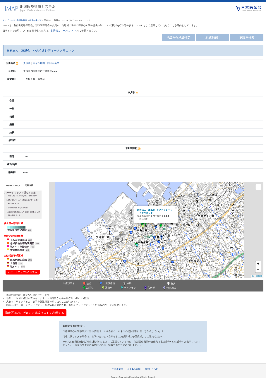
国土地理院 (257, 276)
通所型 (106, 288)
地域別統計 (212, 37)
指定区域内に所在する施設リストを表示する (34, 312)
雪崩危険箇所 (17, 250)
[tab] (13, 185)
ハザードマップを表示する (22, 272)
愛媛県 (26, 63)
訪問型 (88, 288)
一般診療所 (107, 284)
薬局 (171, 284)
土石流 (13, 263)
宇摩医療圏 (39, 63)
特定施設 (169, 288)
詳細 (29, 230)
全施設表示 (69, 283)
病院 (86, 284)
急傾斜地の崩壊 (18, 259)
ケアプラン (128, 288)
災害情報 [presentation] (29, 185)
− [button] (258, 269)
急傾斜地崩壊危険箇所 (22, 243)
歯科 (126, 284)
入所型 (149, 288)
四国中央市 (53, 63)
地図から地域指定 (178, 37)
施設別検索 (22, 20)
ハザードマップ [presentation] (13, 185)
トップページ (9, 20)
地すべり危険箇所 (19, 246)
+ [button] (258, 264)
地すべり (15, 266)
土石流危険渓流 (18, 240)
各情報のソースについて (64, 30)
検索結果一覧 (35, 20)
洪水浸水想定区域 (17, 230)
